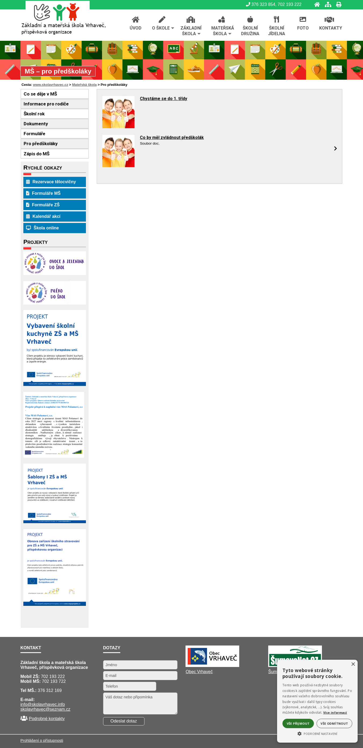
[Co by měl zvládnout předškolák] (118, 165)
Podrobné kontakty (46, 718)
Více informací (335, 712)
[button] (317, 733)
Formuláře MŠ (43, 193)
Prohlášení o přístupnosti (41, 740)
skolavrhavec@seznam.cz (45, 709)
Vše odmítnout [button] (334, 723)
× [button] (353, 664)
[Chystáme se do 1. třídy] (118, 126)
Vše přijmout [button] (298, 723)
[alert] (317, 701)
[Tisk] (337, 4)
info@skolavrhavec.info (42, 704)
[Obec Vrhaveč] (212, 665)
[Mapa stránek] (326, 4)
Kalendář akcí (43, 216)
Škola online (42, 228)
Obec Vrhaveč (199, 671)
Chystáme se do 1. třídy (163, 98)
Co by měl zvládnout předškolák (172, 137)
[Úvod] (315, 4)
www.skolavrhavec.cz (50, 85)
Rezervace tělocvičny (51, 181)
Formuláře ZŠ (43, 205)
